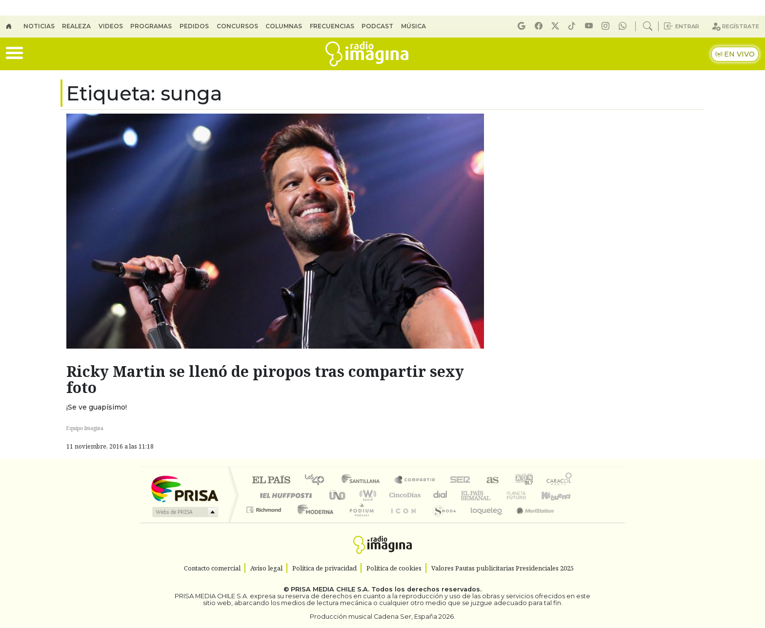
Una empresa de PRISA (184, 488)
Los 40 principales (318, 480)
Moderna (313, 522)
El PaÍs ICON (401, 522)
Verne (495, 495)
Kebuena (561, 495)
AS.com (491, 480)
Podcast (377, 26)
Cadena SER (460, 480)
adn (523, 480)
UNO (338, 495)
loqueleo (483, 522)
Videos (111, 26)
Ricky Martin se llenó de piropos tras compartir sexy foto (265, 379)
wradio (366, 495)
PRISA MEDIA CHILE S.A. (330, 589)
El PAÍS (271, 480)
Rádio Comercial (573, 522)
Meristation (530, 522)
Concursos (237, 26)
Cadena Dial (525, 495)
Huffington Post (283, 495)
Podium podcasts (264, 507)
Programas (151, 26)
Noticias (39, 26)
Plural (359, 522)
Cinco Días (403, 495)
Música (413, 26)
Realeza (76, 26)
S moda (441, 522)
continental (440, 495)
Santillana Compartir (415, 480)
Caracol (559, 480)
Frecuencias (332, 26)
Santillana (363, 480)
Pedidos (194, 26)
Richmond (264, 522)
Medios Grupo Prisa (184, 512)
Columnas (283, 26)
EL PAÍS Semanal (467, 495)
